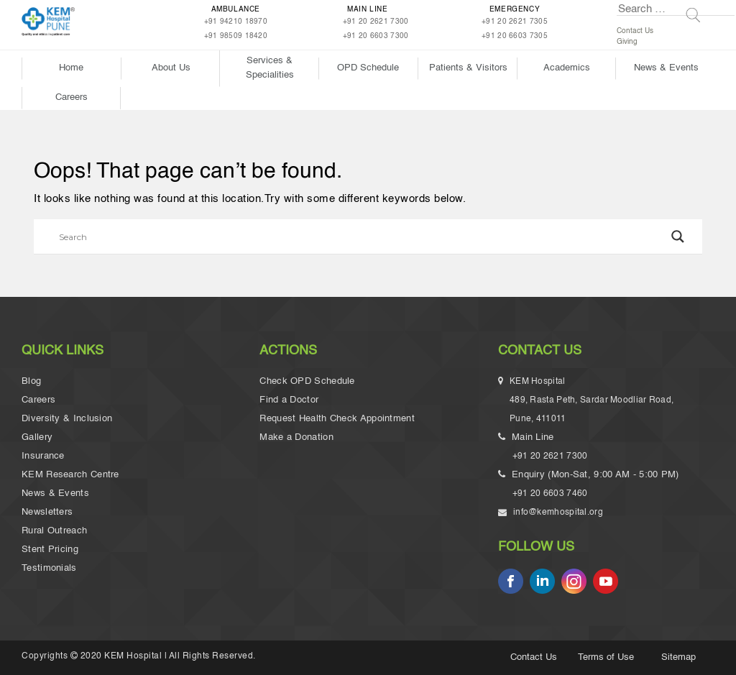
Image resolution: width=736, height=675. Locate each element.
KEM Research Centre (70, 474)
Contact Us (635, 31)
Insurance (43, 456)
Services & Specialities (270, 68)
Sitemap (678, 657)
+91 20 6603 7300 (376, 36)
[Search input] (361, 236)
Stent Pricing (50, 549)
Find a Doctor (288, 400)
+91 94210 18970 (236, 21)
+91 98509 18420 (236, 36)
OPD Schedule (368, 68)
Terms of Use (606, 657)
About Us (171, 68)
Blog (31, 381)
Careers (71, 97)
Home (71, 68)
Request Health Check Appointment (337, 418)
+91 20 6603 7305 (515, 36)
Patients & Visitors (468, 68)
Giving (627, 41)
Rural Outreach (54, 531)
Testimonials (49, 568)
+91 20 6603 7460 (550, 494)
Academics (566, 68)
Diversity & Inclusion (67, 418)
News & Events (666, 68)
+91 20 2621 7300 (376, 21)
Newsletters (47, 512)
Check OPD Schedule (306, 381)
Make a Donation (296, 437)
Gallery (37, 437)
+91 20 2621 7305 (515, 21)
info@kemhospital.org (557, 512)
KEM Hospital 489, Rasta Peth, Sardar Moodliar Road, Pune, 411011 (593, 402)
